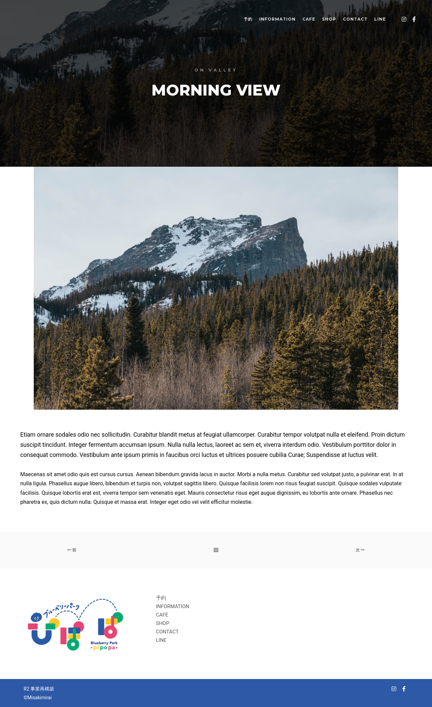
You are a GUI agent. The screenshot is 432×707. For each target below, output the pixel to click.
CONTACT (167, 632)
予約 (161, 598)
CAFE (162, 615)
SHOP (162, 623)
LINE (161, 640)
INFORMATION (172, 606)
